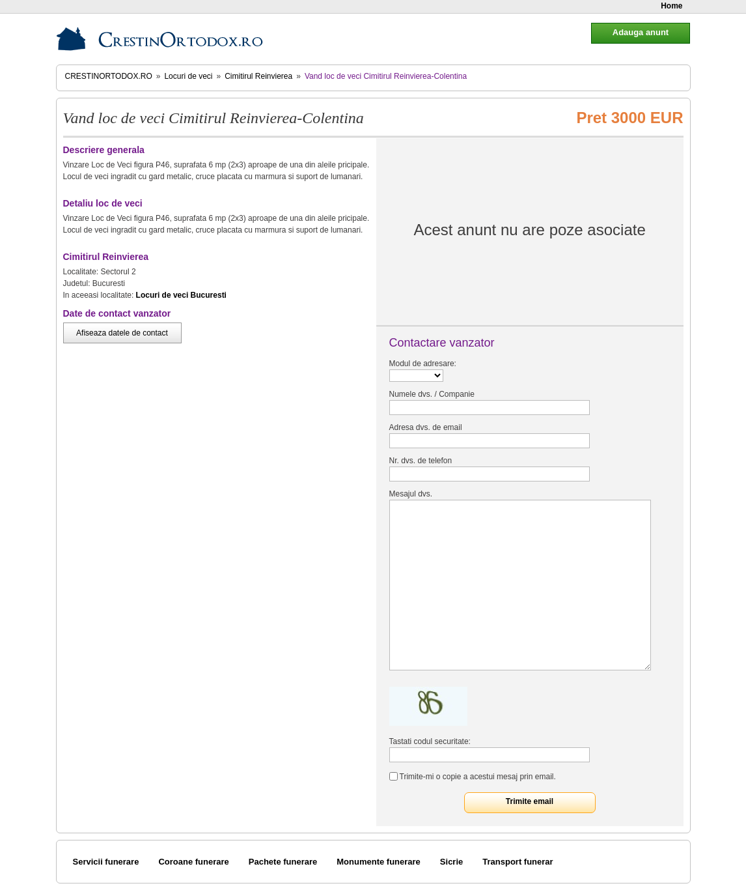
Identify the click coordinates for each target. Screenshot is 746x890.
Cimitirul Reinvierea (258, 76)
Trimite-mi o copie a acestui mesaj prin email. (478, 776)
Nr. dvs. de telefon (420, 460)
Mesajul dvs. (411, 493)
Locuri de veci (188, 76)
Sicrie (451, 862)
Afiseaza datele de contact (122, 332)
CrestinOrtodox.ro (108, 76)
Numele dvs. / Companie (432, 394)
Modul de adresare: (422, 363)
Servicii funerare (106, 862)
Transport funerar (517, 862)
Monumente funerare (379, 862)
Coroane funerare (193, 862)
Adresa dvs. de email (425, 427)
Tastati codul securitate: (430, 741)
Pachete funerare (283, 862)
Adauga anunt (641, 32)
